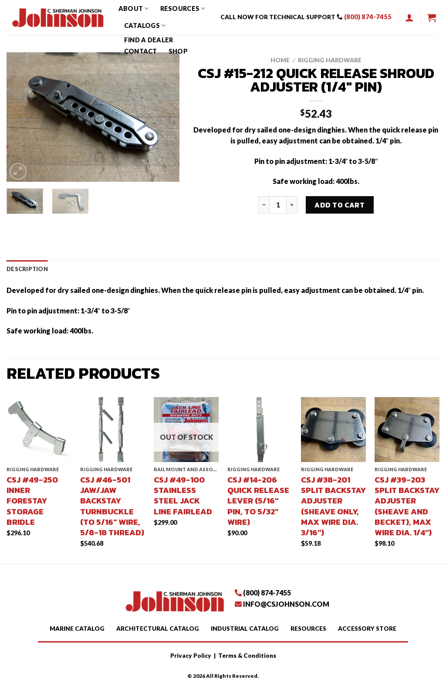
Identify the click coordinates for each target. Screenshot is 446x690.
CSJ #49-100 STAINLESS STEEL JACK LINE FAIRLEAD (183, 495)
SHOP (178, 51)
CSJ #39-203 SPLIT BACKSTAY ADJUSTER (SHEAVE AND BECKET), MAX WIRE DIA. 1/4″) (407, 506)
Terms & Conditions (247, 655)
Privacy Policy (190, 655)
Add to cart (339, 205)
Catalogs (145, 25)
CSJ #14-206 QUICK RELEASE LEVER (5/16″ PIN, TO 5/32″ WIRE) (258, 500)
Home (280, 60)
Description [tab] (27, 268)
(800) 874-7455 (368, 16)
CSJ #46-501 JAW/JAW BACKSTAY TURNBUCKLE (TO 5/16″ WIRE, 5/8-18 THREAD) (112, 506)
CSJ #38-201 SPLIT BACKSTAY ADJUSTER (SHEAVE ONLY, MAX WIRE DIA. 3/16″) (333, 506)
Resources (183, 8)
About (133, 8)
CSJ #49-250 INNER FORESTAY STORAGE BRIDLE (32, 500)
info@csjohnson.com (286, 604)
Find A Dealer (148, 40)
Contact (140, 51)
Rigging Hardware (330, 60)
